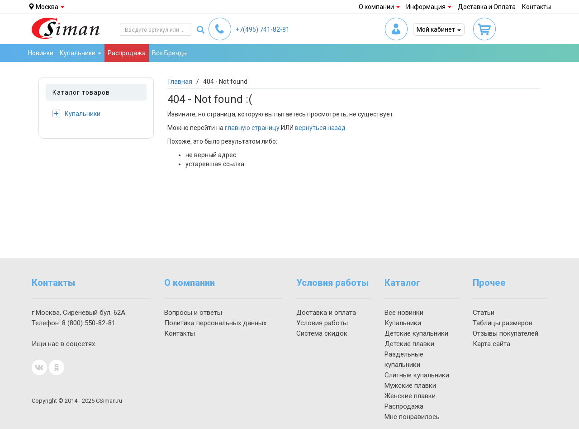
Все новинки (403, 312)
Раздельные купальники (403, 359)
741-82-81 (263, 29)
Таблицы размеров (502, 323)
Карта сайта (491, 344)
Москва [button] (46, 6)
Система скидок (321, 333)
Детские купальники (416, 333)
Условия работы (322, 323)
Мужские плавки (410, 385)
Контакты (536, 6)
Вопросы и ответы (193, 312)
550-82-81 (88, 323)
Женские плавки (410, 396)
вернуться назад (320, 127)
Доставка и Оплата (487, 6)
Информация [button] (428, 6)
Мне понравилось (412, 417)
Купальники (76, 113)
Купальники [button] (80, 53)
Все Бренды (170, 53)
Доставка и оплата (326, 312)
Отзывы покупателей (505, 333)
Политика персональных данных (215, 323)
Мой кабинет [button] (439, 29)
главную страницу (252, 127)
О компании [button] (379, 6)
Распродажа (127, 53)
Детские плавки (409, 344)
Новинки (40, 53)
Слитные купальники (416, 375)
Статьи (483, 312)
